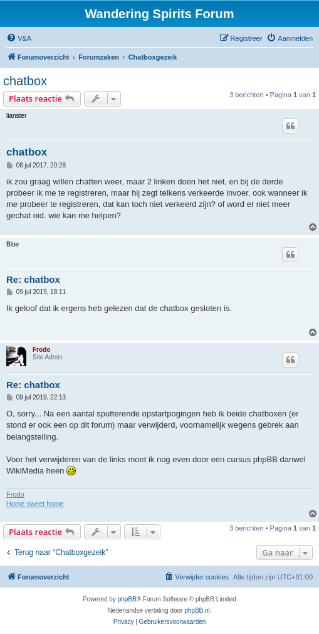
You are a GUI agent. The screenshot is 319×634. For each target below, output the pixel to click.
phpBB (127, 599)
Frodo (41, 349)
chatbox (25, 81)
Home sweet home (35, 503)
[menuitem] (18, 38)
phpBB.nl (197, 610)
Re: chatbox (33, 279)
